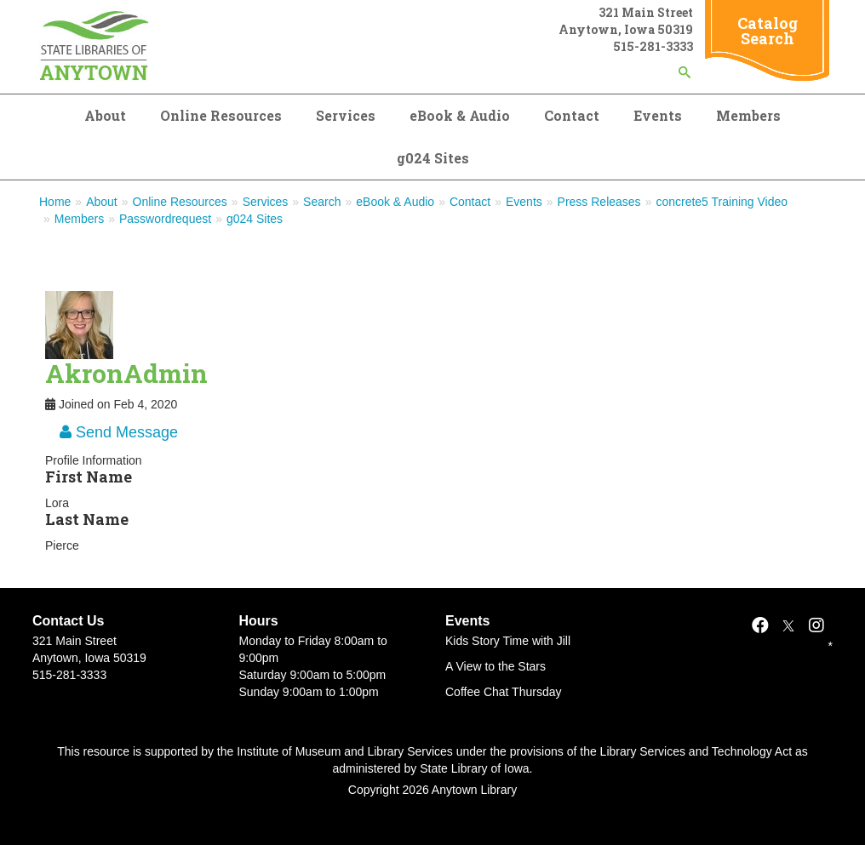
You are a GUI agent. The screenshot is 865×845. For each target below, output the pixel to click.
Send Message (119, 432)
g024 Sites (433, 158)
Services (345, 115)
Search (322, 201)
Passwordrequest (165, 219)
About (105, 115)
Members (748, 115)
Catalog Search (767, 31)
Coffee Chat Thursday (503, 692)
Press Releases (599, 201)
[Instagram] (816, 625)
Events (657, 115)
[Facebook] (760, 625)
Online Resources (221, 115)
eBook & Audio (460, 115)
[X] (788, 625)
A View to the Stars (495, 666)
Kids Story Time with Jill (507, 641)
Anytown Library (474, 789)
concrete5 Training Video (722, 201)
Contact (571, 115)
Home (55, 201)
